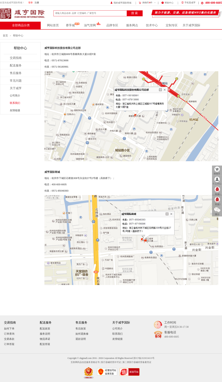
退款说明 (80, 339)
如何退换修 (81, 333)
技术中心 (152, 25)
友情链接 (15, 110)
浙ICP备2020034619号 (143, 358)
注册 (37, 2)
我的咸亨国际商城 (120, 2)
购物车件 (145, 3)
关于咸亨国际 (191, 25)
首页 (5, 35)
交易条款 (9, 339)
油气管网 (92, 25)
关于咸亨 (16, 88)
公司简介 (15, 95)
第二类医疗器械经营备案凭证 (136, 362)
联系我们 (15, 103)
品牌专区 (112, 25)
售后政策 (80, 328)
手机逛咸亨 (188, 2)
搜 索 (134, 13)
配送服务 (16, 65)
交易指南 (16, 58)
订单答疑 (9, 344)
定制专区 (172, 25)
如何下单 (9, 328)
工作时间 (176, 325)
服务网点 (132, 25)
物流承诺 (45, 339)
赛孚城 (72, 25)
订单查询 (9, 333)
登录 (30, 2)
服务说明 (45, 333)
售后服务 (16, 73)
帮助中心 (168, 2)
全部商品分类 (21, 25)
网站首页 (53, 25)
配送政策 (45, 328)
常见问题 (16, 80)
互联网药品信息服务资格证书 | (85, 362)
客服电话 (171, 335)
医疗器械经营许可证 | (111, 362)
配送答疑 (45, 344)
